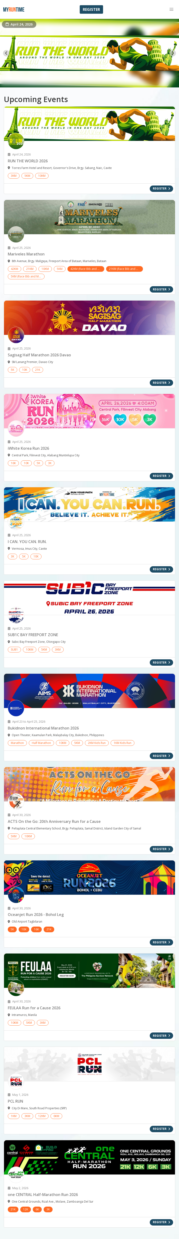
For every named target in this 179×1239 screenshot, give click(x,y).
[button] (171, 9)
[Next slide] (173, 53)
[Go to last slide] (6, 53)
